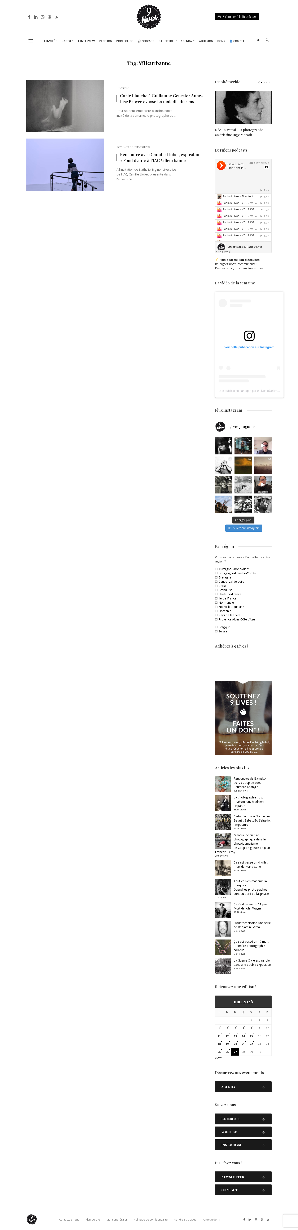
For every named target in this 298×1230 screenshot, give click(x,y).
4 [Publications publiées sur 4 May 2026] (219, 1028)
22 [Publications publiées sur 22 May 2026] (251, 1044)
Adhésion (206, 41)
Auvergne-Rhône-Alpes (234, 569)
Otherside (166, 41)
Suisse (223, 631)
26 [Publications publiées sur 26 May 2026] (227, 1052)
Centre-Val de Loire (232, 582)
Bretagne (225, 577)
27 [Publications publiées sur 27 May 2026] (235, 1052)
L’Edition (105, 41)
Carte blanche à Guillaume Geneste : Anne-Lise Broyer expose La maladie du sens (161, 98)
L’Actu (66, 41)
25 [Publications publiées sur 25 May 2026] (219, 1052)
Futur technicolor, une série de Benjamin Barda (252, 925)
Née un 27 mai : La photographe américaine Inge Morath (239, 132)
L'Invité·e (123, 88)
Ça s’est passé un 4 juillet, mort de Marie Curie (251, 864)
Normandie (226, 603)
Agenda (186, 41)
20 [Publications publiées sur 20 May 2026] (235, 1044)
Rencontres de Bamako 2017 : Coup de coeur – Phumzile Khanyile (250, 782)
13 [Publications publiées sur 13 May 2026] (235, 1036)
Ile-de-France (227, 598)
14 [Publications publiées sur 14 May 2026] (243, 1036)
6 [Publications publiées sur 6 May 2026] (235, 1028)
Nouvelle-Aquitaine (231, 607)
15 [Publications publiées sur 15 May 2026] (251, 1036)
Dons (221, 41)
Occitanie (225, 611)
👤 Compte (237, 41)
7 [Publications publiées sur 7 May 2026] (243, 1028)
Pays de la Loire (229, 615)
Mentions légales (116, 1219)
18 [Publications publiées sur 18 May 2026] (219, 1044)
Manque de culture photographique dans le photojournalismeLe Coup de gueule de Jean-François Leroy (243, 843)
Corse (223, 586)
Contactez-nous (69, 1219)
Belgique (224, 627)
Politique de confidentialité (151, 1219)
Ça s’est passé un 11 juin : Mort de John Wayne (251, 906)
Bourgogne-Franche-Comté (237, 573)
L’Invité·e (50, 41)
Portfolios (124, 41)
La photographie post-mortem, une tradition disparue (249, 801)
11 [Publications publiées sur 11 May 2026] (219, 1036)
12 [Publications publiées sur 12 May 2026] (227, 1036)
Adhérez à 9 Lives (185, 1219)
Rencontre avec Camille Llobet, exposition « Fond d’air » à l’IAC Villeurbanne (160, 157)
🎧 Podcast (145, 41)
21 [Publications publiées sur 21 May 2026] (243, 1044)
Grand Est (225, 590)
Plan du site (93, 1219)
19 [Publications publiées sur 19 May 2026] (227, 1044)
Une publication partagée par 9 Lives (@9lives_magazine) (256, 391)
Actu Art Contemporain (133, 147)
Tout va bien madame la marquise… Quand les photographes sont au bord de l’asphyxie (251, 887)
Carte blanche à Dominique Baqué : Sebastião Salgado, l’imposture (252, 820)
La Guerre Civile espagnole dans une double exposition (252, 962)
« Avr (218, 1058)
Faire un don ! (211, 1219)
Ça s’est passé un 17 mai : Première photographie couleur (251, 946)
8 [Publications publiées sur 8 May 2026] (251, 1028)
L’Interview (86, 41)
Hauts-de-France (230, 594)
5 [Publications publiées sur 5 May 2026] (227, 1028)
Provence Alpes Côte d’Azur (237, 619)
